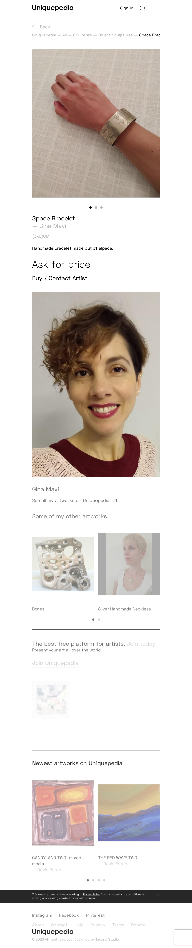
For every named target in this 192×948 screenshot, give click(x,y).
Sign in (126, 8)
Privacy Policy (91, 897)
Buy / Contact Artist (59, 278)
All (64, 35)
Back (41, 27)
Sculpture (82, 35)
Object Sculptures (115, 35)
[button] (90, 207)
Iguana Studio (107, 942)
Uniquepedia (44, 35)
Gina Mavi (52, 226)
